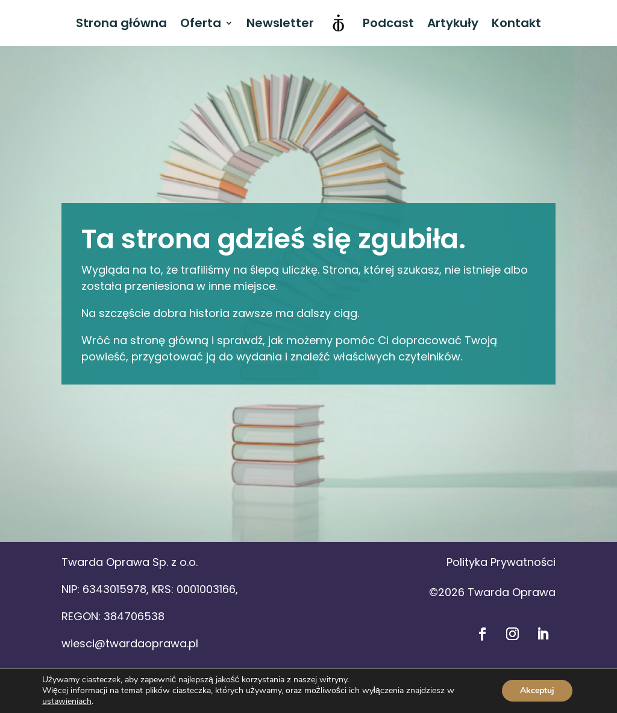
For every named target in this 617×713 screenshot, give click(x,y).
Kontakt (516, 22)
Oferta (200, 22)
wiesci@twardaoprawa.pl (129, 643)
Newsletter (280, 22)
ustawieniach (67, 701)
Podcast (388, 22)
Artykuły (452, 22)
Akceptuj (537, 690)
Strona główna (121, 22)
